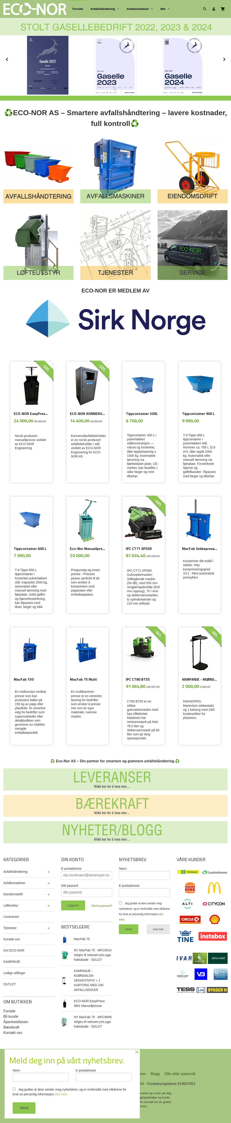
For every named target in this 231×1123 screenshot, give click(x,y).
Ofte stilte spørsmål (179, 1074)
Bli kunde (10, 1016)
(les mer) (61, 1094)
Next (228, 58)
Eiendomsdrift (13, 894)
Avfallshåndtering (102, 9)
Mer (163, 9)
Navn (41, 1075)
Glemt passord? (101, 905)
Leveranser (11, 916)
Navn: (123, 868)
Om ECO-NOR (13, 950)
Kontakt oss (11, 939)
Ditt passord (69, 885)
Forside (77, 9)
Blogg (155, 1074)
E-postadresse (71, 868)
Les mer (158, 929)
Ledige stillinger (14, 973)
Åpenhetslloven (15, 1022)
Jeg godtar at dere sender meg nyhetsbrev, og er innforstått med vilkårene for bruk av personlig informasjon (69, 1092)
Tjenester (9, 928)
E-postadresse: (129, 885)
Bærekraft (11, 1027)
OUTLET (9, 984)
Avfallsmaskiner (138, 9)
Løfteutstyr (10, 905)
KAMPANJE (11, 961)
